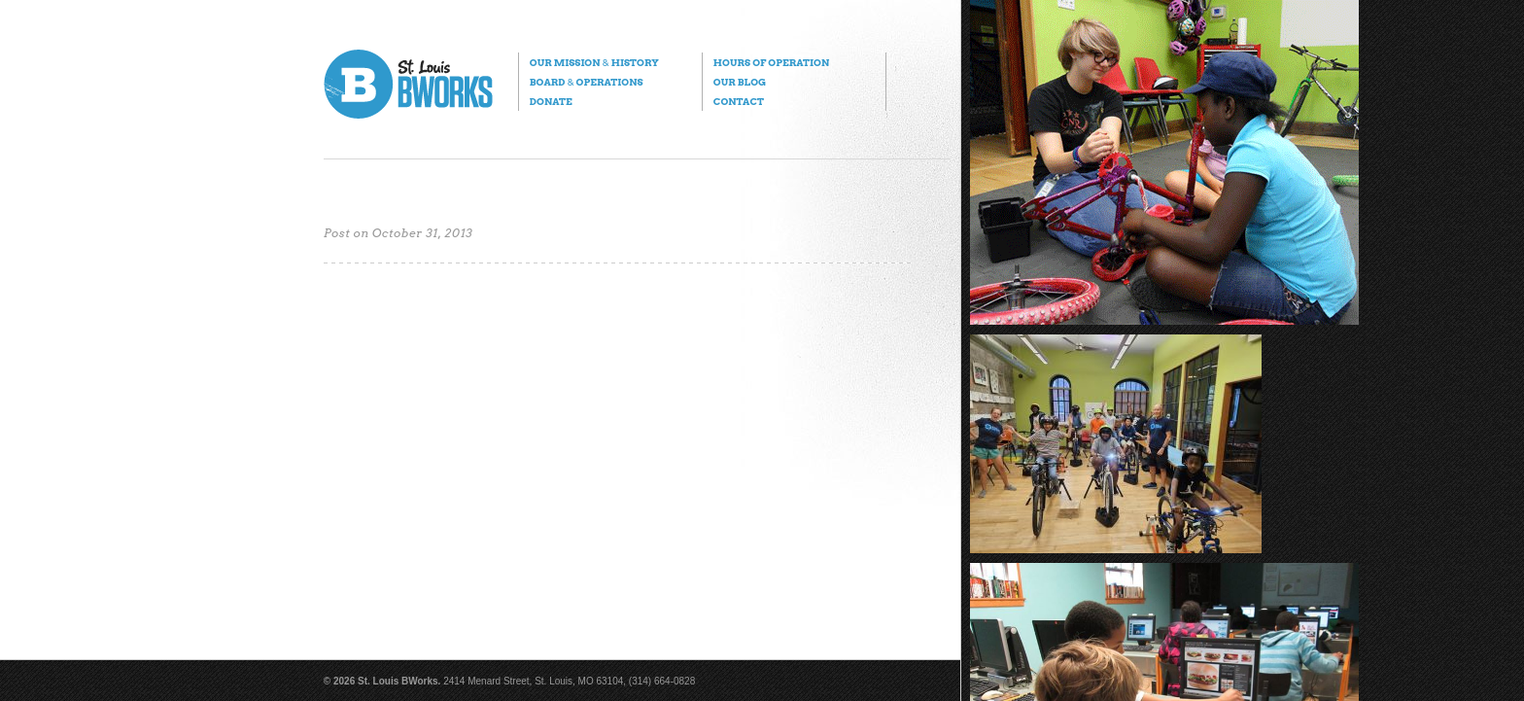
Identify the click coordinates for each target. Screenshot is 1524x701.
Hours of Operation (771, 62)
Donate (551, 101)
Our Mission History (594, 62)
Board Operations (586, 82)
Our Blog (739, 82)
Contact (738, 101)
